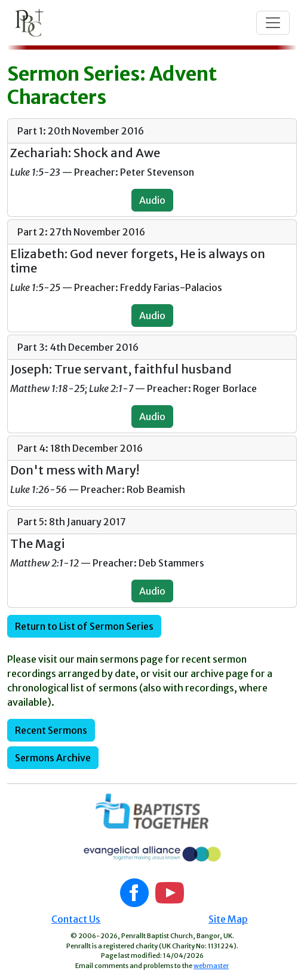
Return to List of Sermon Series (84, 626)
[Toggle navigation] (273, 23)
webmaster (211, 965)
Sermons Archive (53, 758)
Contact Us (75, 919)
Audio (152, 200)
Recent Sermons (51, 730)
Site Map (228, 919)
